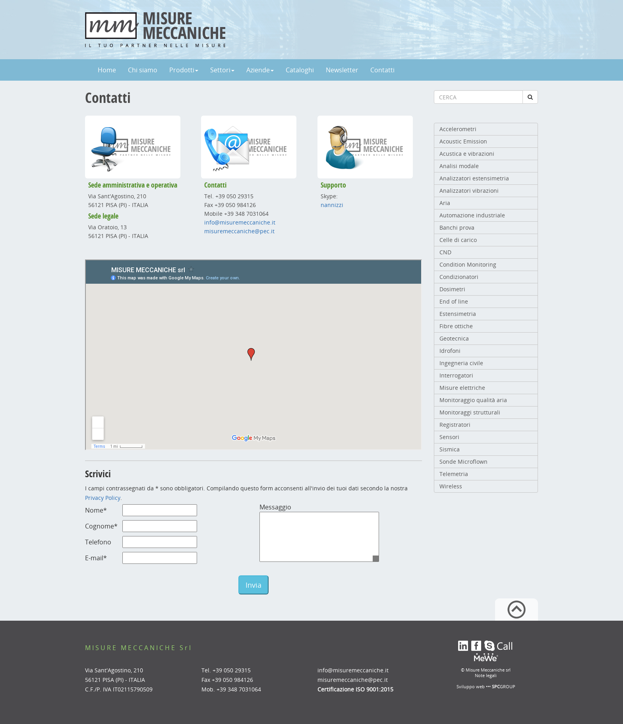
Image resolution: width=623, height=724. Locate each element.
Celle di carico (458, 240)
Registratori (454, 424)
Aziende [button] (260, 70)
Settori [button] (222, 70)
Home (107, 70)
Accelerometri (457, 129)
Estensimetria (457, 313)
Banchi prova (456, 227)
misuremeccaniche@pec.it (239, 231)
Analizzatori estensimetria (474, 178)
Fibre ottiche (456, 326)
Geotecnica (454, 338)
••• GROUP (500, 686)
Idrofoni (449, 350)
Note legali (486, 675)
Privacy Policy (102, 497)
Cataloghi (300, 70)
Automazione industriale (472, 215)
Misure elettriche (462, 387)
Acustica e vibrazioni (466, 153)
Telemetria (453, 474)
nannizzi (332, 205)
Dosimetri (452, 289)
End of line (453, 301)
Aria (444, 203)
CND (445, 252)
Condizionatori (458, 277)
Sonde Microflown (463, 461)
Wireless (450, 486)
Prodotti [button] (183, 70)
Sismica (449, 449)
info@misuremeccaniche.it (239, 222)
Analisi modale (459, 166)
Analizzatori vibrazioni (469, 190)
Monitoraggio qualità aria (473, 400)
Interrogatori (456, 375)
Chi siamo (142, 70)
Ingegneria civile (461, 363)
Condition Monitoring (467, 264)
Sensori (449, 437)
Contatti (382, 70)
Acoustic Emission (463, 141)
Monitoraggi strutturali (469, 412)
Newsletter (342, 70)
